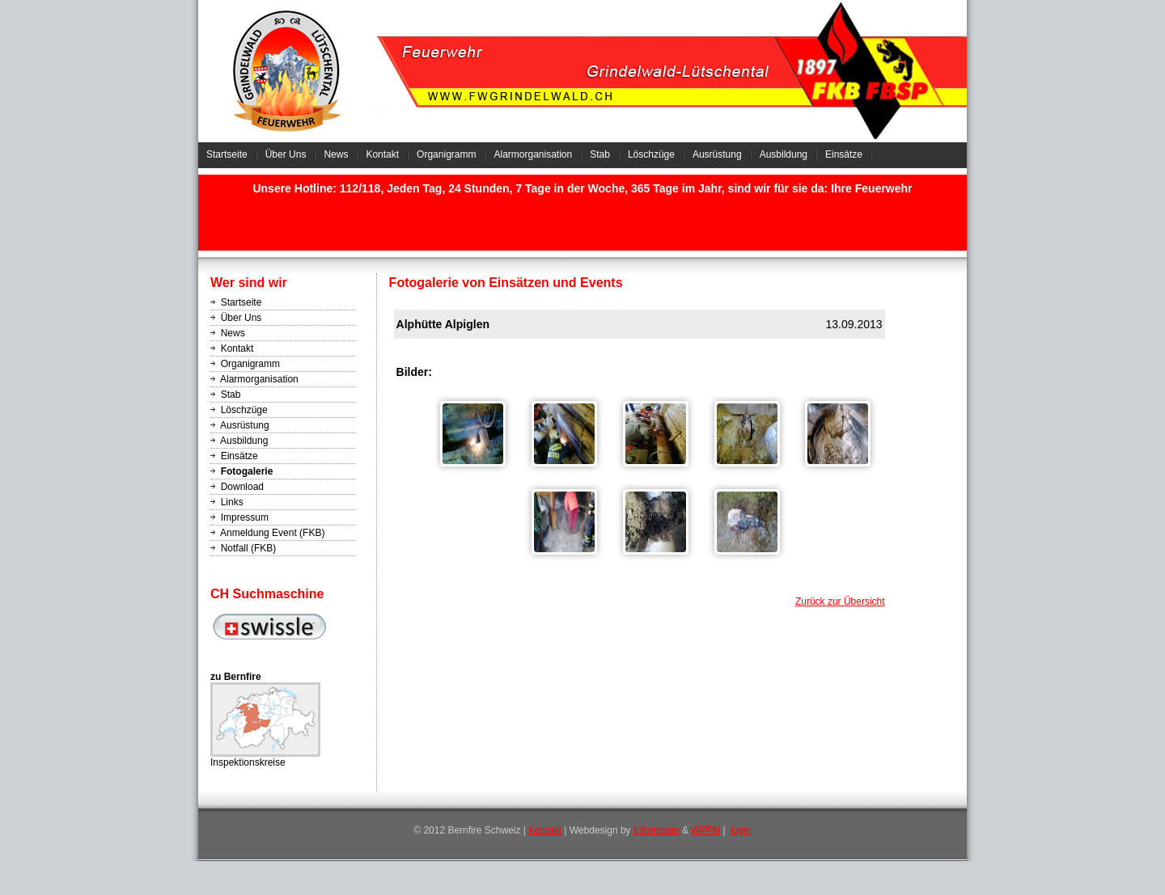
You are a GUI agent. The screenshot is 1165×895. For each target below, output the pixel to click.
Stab (600, 154)
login (741, 830)
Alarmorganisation (533, 154)
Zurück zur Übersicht (840, 601)
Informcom (656, 830)
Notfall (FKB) (249, 548)
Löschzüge (651, 154)
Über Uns (286, 154)
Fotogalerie (247, 471)
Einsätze (843, 154)
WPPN (705, 830)
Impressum (245, 517)
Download (242, 486)
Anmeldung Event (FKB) (272, 532)
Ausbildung (783, 154)
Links (232, 502)
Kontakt (382, 154)
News (336, 154)
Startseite (227, 154)
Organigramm (446, 154)
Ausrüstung (717, 154)
